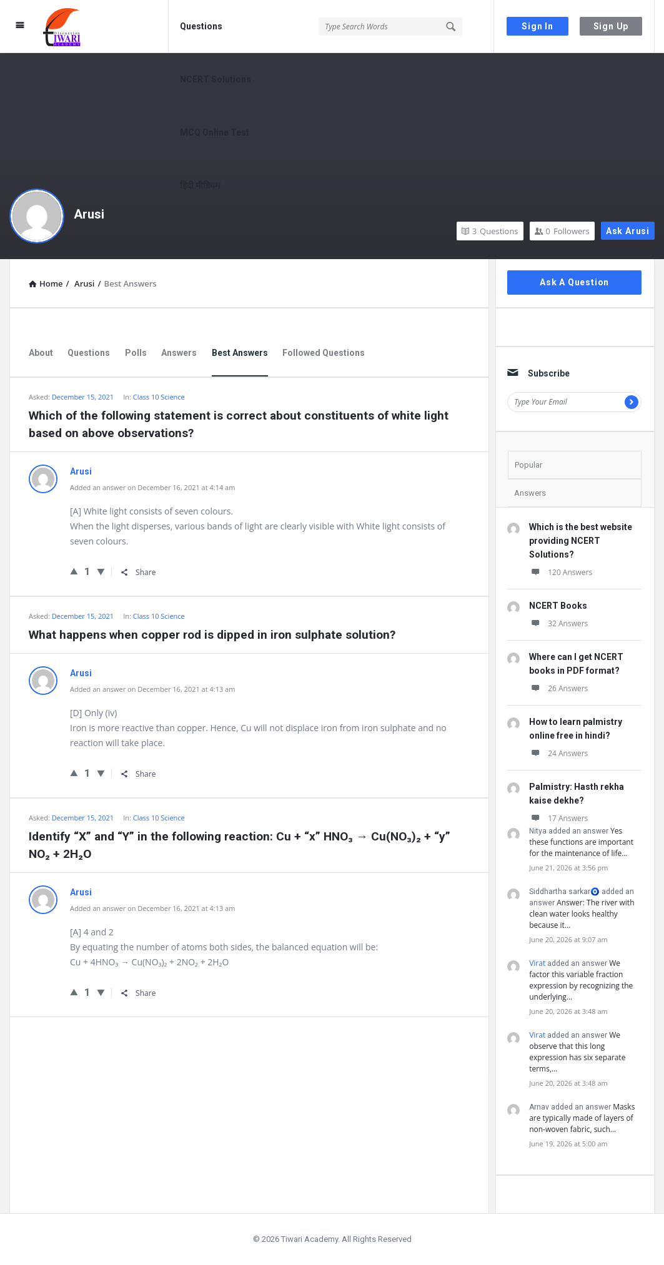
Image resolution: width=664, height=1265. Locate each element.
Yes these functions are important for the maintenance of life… (581, 842)
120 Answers (560, 572)
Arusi (89, 214)
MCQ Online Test (214, 132)
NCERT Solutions (215, 79)
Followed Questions (323, 353)
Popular (528, 465)
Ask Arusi (628, 231)
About (41, 353)
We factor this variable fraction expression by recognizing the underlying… (581, 980)
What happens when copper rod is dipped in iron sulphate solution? (212, 635)
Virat (537, 963)
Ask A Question (574, 282)
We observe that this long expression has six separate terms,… (577, 1052)
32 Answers (558, 623)
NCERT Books (558, 606)
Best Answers (240, 353)
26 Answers (558, 688)
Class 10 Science (159, 396)
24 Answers (558, 753)
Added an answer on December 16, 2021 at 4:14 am (152, 487)
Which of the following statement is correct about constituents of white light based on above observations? (238, 424)
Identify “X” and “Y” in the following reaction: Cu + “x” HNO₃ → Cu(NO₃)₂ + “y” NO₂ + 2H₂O (239, 845)
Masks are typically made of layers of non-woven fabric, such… (582, 1118)
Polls (136, 353)
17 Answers (558, 818)
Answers (179, 353)
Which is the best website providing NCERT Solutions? (580, 540)
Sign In (537, 26)
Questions (201, 26)
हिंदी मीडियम (200, 185)
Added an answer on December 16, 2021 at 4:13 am (152, 689)
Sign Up (611, 26)
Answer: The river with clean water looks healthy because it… (581, 913)
